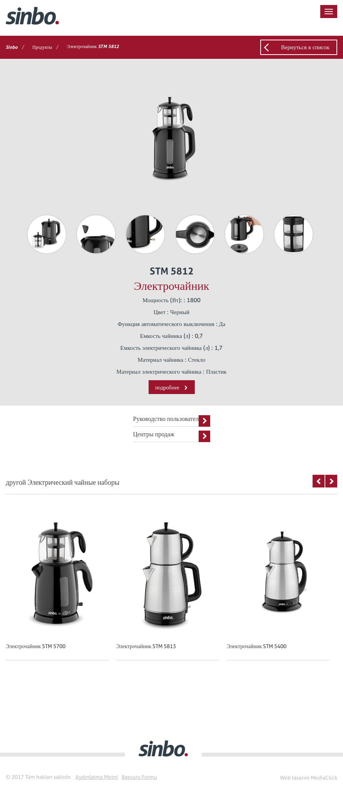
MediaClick (324, 778)
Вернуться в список (305, 47)
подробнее (171, 387)
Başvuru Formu (139, 777)
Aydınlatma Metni (96, 777)
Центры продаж (171, 436)
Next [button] (331, 481)
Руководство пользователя (171, 421)
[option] (61, 592)
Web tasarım (295, 778)
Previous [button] (319, 481)
